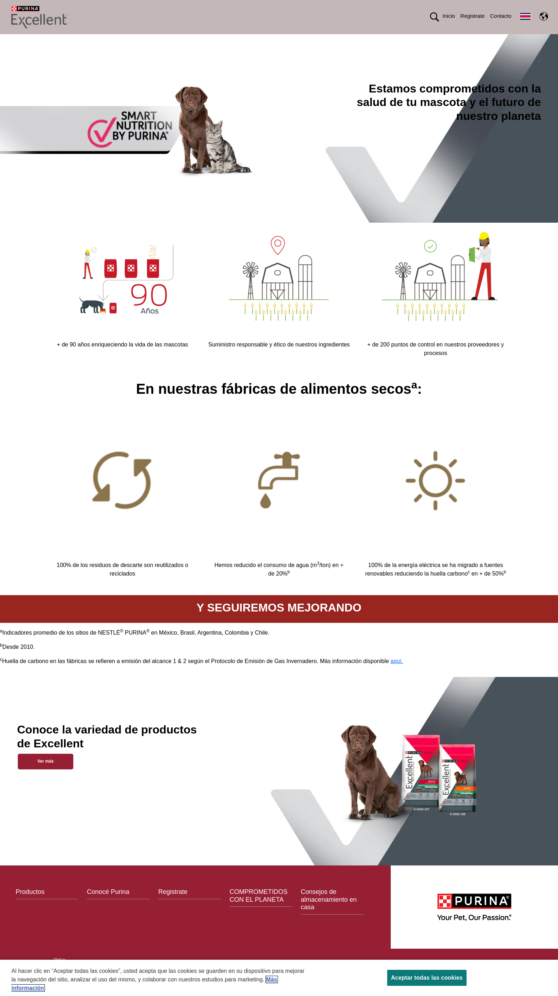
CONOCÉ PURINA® (256, 40)
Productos (198, 40)
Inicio (449, 16)
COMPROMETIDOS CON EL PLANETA (259, 908)
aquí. (396, 674)
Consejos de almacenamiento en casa (329, 912)
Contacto (500, 16)
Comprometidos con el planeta (337, 40)
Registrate (472, 16)
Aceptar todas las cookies (427, 978)
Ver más (45, 773)
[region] (279, 978)
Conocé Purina (108, 904)
